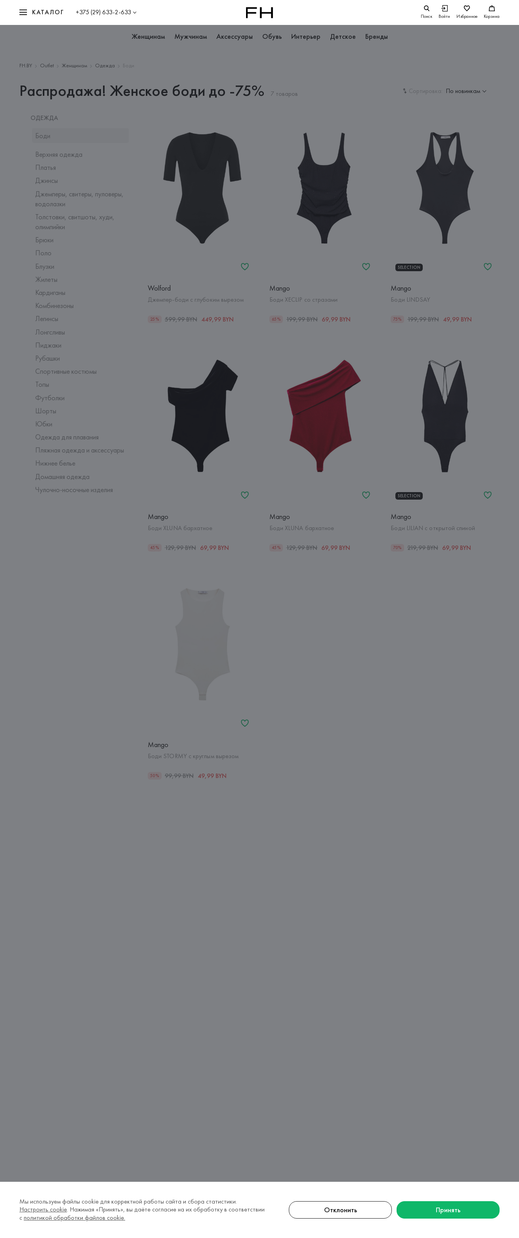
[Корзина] (492, 12)
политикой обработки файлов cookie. (74, 1217)
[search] (426, 12)
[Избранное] (467, 12)
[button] (41, 12)
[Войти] (444, 12)
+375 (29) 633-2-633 (103, 12)
